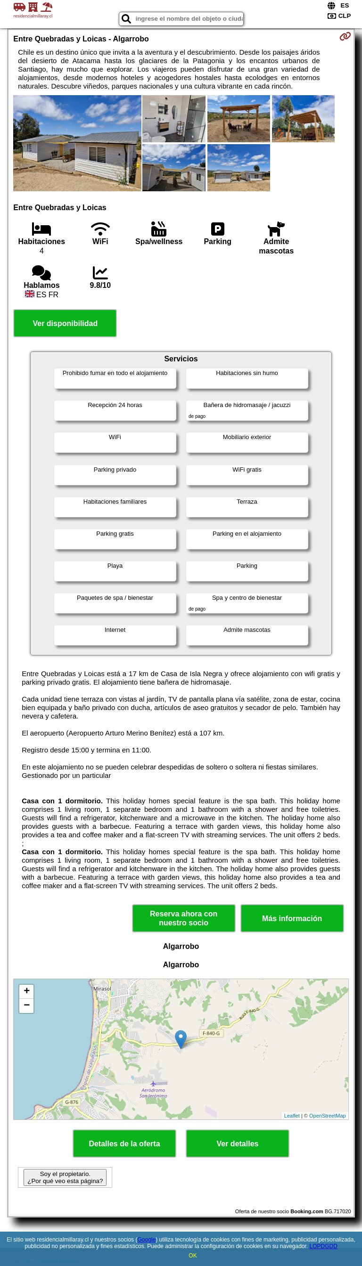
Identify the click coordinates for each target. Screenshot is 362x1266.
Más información (292, 919)
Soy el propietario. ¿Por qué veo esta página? (65, 1177)
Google (146, 1239)
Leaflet (292, 1116)
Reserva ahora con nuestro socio (183, 918)
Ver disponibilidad (65, 323)
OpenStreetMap (327, 1116)
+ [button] (27, 992)
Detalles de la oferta (124, 1144)
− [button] (27, 1006)
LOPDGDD (323, 1246)
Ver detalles (238, 1144)
